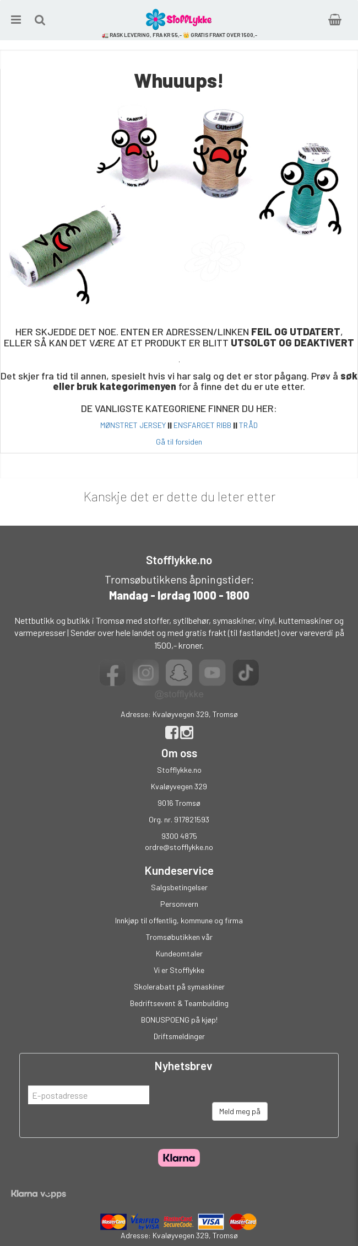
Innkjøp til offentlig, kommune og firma (179, 920)
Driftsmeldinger (179, 1036)
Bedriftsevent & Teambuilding (179, 1003)
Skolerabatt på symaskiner (179, 986)
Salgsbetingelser (179, 887)
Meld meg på (240, 1111)
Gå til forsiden (179, 441)
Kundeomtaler (179, 953)
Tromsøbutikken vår (179, 937)
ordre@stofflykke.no (179, 847)
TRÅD (248, 425)
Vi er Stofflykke (179, 970)
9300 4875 (179, 836)
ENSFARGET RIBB (202, 425)
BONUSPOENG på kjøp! (179, 1019)
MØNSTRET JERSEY (133, 425)
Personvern (179, 903)
